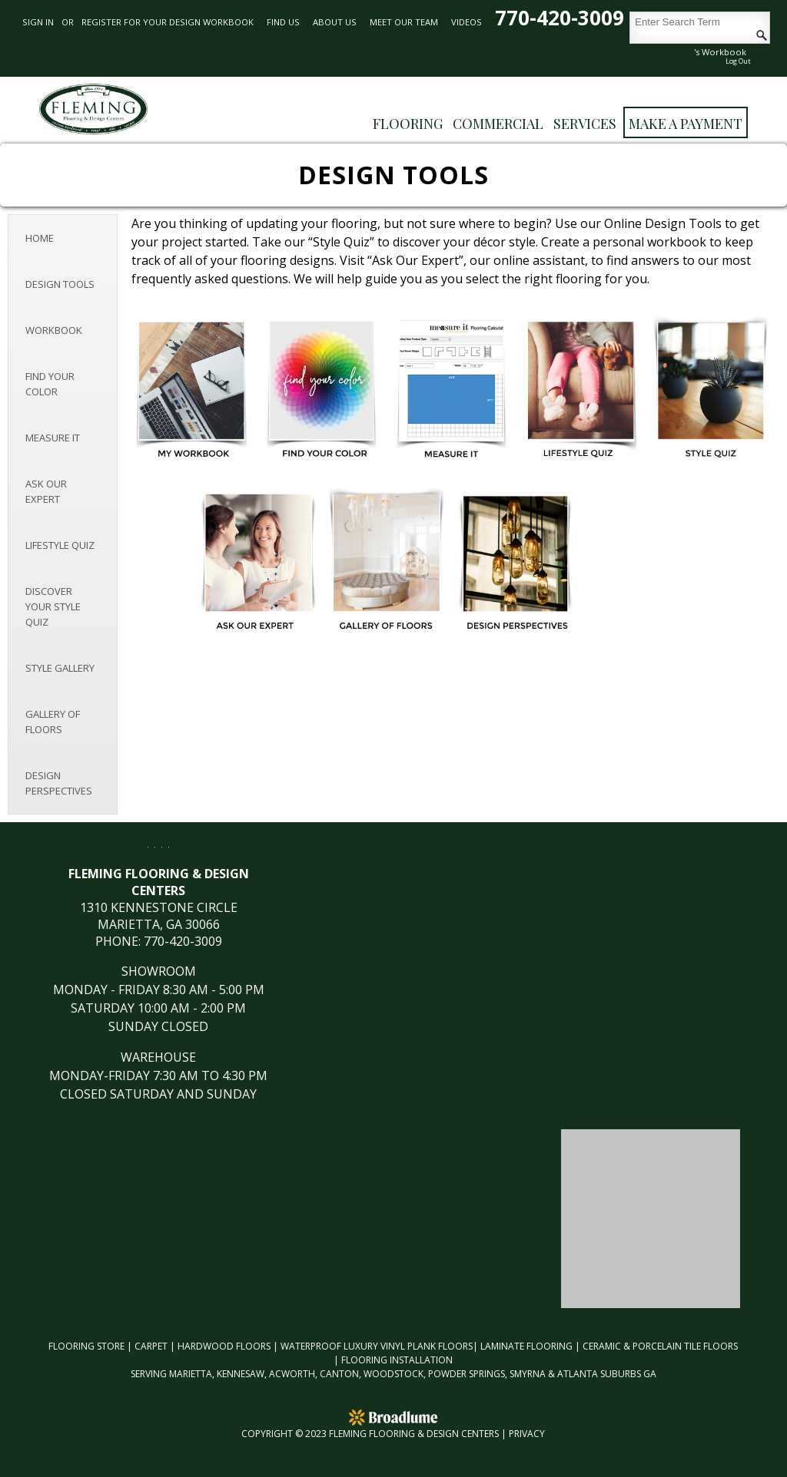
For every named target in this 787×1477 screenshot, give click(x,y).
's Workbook (720, 52)
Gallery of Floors (52, 721)
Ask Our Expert (46, 491)
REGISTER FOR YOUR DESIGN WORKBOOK (167, 22)
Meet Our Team (404, 22)
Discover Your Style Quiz (53, 606)
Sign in (38, 22)
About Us (335, 22)
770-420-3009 (562, 17)
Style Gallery (60, 668)
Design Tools (60, 284)
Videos (466, 22)
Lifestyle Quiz (60, 545)
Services (584, 123)
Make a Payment (685, 123)
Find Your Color (50, 383)
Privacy (527, 1433)
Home (39, 238)
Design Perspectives (58, 783)
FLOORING (408, 123)
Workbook (53, 330)
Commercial (498, 123)
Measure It (52, 437)
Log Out (738, 61)
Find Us (283, 22)
